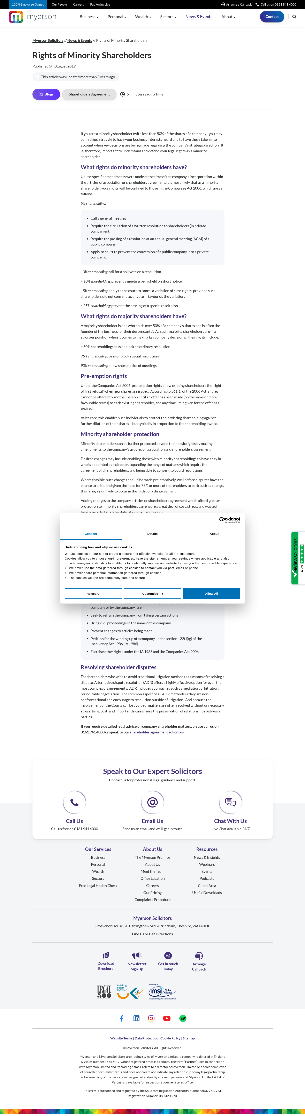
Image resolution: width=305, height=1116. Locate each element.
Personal (98, 866)
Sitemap (189, 1040)
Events (206, 873)
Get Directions (161, 936)
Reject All (93, 593)
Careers (78, 4)
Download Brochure (106, 963)
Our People (59, 4)
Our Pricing (152, 894)
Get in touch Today (168, 963)
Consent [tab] (91, 533)
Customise (152, 593)
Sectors (98, 880)
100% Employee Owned (28, 4)
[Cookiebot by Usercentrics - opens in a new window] (222, 520)
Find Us (138, 936)
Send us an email (135, 831)
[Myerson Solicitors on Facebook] (121, 1020)
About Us (152, 866)
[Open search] (294, 19)
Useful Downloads (207, 894)
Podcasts (207, 880)
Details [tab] (152, 533)
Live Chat (219, 831)
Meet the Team (153, 873)
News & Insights (207, 859)
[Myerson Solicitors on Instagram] (151, 1020)
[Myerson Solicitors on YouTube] (167, 1020)
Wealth (98, 873)
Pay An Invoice (100, 4)
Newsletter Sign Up (137, 963)
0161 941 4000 (285, 4)
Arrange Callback (199, 963)
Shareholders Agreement (89, 96)
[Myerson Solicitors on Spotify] (183, 1020)
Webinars (207, 866)
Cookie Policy (170, 1040)
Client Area (207, 887)
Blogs (46, 96)
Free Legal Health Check (98, 887)
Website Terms (121, 1040)
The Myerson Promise (152, 859)
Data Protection (146, 1040)
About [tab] (214, 533)
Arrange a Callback (236, 4)
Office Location (152, 880)
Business (98, 859)
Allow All (211, 593)
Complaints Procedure (152, 901)
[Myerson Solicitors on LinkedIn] (136, 1020)
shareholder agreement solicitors (157, 734)
